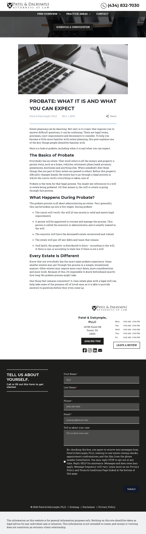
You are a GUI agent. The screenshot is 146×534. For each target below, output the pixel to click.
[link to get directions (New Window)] (92, 331)
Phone (67, 400)
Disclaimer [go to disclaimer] (89, 506)
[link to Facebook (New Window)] (85, 350)
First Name (70, 373)
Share (111, 116)
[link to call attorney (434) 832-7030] (120, 5)
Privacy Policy (106, 506)
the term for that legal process (58, 183)
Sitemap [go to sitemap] (74, 506)
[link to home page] (28, 5)
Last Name (70, 387)
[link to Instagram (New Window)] (90, 350)
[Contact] (102, 14)
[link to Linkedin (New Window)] (95, 350)
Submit (131, 488)
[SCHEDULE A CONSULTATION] (73, 27)
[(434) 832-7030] (92, 341)
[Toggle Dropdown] (60, 14)
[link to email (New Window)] (100, 350)
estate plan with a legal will (95, 280)
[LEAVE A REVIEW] (126, 345)
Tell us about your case (77, 427)
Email (67, 414)
